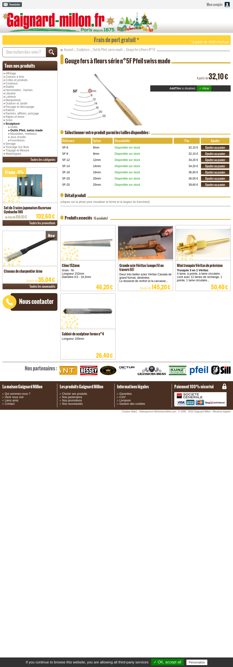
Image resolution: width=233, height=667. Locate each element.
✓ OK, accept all (167, 662)
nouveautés (42, 286)
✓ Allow (204, 88)
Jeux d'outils (18, 137)
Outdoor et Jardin (16, 103)
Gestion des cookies (132, 403)
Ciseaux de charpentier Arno (23, 271)
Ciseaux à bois (14, 76)
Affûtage (10, 73)
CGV (122, 397)
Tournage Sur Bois (17, 147)
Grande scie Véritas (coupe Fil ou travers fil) (141, 267)
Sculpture (12, 123)
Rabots (10, 110)
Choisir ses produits (74, 393)
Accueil (68, 49)
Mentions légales (222, 411)
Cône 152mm (71, 265)
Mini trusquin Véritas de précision (200, 265)
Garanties (125, 393)
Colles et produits (16, 80)
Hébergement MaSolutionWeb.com (157, 411)
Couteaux (11, 83)
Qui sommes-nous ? (17, 393)
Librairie (10, 93)
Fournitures (17, 140)
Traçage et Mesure (17, 150)
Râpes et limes (14, 116)
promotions (42, 223)
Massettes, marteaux (23, 133)
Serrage (10, 143)
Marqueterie (13, 100)
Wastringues (13, 153)
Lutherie (10, 96)
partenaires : (41, 368)
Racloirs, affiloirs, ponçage (22, 113)
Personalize (197, 662)
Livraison (125, 400)
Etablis (9, 86)
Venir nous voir (14, 397)
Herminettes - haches (19, 90)
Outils (14, 127)
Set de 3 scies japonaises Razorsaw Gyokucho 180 (27, 210)
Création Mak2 (129, 411)
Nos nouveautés (72, 403)
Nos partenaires (72, 397)
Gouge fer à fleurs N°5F (140, 49)
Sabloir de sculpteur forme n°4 (83, 334)
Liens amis (11, 400)
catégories (42, 159)
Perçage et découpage (19, 106)
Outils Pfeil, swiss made (26, 130)
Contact (10, 403)
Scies (8, 120)
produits (20, 65)
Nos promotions (72, 400)
